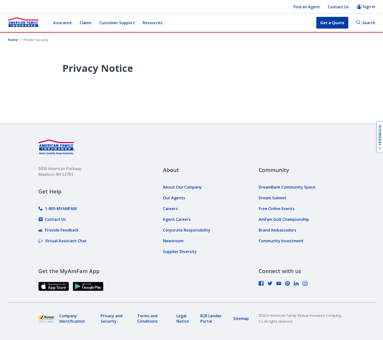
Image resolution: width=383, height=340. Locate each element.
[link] (57, 208)
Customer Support (117, 22)
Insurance (62, 22)
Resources (152, 22)
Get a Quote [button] (332, 22)
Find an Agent (307, 7)
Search (365, 23)
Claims (86, 22)
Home (13, 39)
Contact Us (338, 7)
